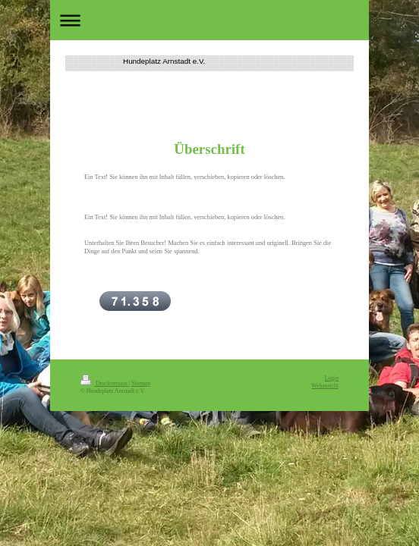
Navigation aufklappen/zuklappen (209, 20)
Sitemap (140, 383)
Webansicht (325, 385)
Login (332, 378)
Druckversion (104, 383)
